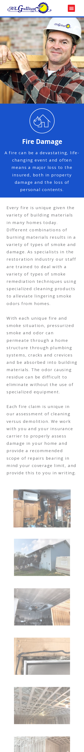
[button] (71, 8)
